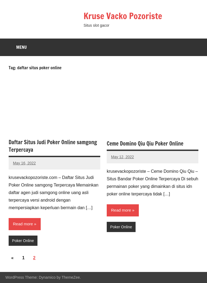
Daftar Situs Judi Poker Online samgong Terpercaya (53, 146)
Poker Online (23, 241)
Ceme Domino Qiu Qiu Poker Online (145, 143)
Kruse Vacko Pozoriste (123, 16)
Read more (23, 224)
